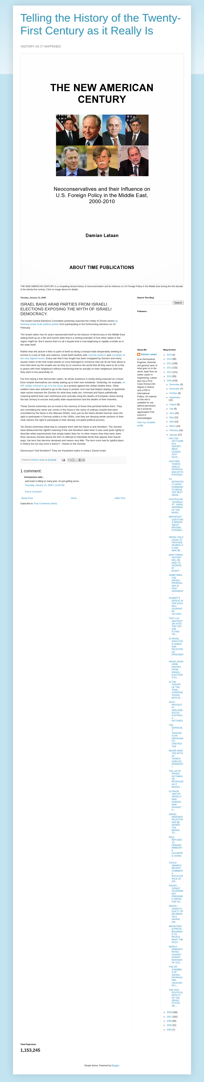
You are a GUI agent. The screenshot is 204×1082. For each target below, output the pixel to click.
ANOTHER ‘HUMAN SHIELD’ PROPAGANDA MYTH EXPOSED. (176, 468)
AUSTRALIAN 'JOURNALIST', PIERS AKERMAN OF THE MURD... (176, 506)
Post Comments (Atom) (45, 503)
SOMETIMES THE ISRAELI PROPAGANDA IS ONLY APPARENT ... (176, 584)
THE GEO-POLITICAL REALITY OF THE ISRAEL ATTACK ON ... (176, 998)
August (173, 404)
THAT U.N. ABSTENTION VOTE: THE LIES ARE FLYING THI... (175, 626)
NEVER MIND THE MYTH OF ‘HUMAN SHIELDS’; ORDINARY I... (176, 758)
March (172, 426)
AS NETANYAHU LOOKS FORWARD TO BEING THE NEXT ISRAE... (176, 487)
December (174, 384)
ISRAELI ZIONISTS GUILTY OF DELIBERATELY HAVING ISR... (176, 914)
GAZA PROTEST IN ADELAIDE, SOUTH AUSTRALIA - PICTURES (176, 711)
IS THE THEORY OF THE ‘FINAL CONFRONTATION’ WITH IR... (176, 690)
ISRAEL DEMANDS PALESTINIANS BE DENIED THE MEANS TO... (176, 823)
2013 (169, 363)
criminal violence (97, 355)
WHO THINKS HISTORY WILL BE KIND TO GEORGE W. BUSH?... (176, 563)
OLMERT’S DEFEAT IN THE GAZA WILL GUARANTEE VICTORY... (176, 606)
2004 (169, 1029)
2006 (169, 1021)
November (174, 388)
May (171, 417)
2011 (169, 372)
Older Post (120, 498)
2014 (169, 359)
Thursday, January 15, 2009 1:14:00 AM (45, 485)
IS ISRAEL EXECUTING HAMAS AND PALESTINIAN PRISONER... (176, 648)
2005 (169, 1025)
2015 (169, 354)
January (173, 435)
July (171, 408)
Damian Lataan (149, 354)
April (171, 421)
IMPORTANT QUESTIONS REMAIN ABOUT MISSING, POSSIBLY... (176, 525)
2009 (169, 380)
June (172, 413)
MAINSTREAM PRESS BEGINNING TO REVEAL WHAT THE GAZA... (176, 934)
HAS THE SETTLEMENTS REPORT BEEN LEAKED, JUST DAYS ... (176, 447)
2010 (169, 376)
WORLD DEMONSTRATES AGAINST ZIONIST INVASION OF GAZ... (176, 954)
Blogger (115, 1065)
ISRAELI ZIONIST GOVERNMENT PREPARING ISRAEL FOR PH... (176, 893)
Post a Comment (33, 491)
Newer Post (27, 498)
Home (74, 498)
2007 (169, 1016)
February (174, 430)
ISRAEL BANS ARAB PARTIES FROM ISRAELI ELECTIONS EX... (176, 669)
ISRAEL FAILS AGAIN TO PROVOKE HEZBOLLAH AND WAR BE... (176, 544)
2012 (169, 367)
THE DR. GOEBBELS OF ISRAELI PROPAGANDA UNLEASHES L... (175, 976)
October (173, 393)
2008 (169, 1012)
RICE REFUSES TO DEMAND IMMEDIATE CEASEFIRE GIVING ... (176, 848)
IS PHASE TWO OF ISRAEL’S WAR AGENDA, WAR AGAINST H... (175, 800)
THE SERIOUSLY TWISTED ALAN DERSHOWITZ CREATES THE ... (176, 736)
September (174, 397)
